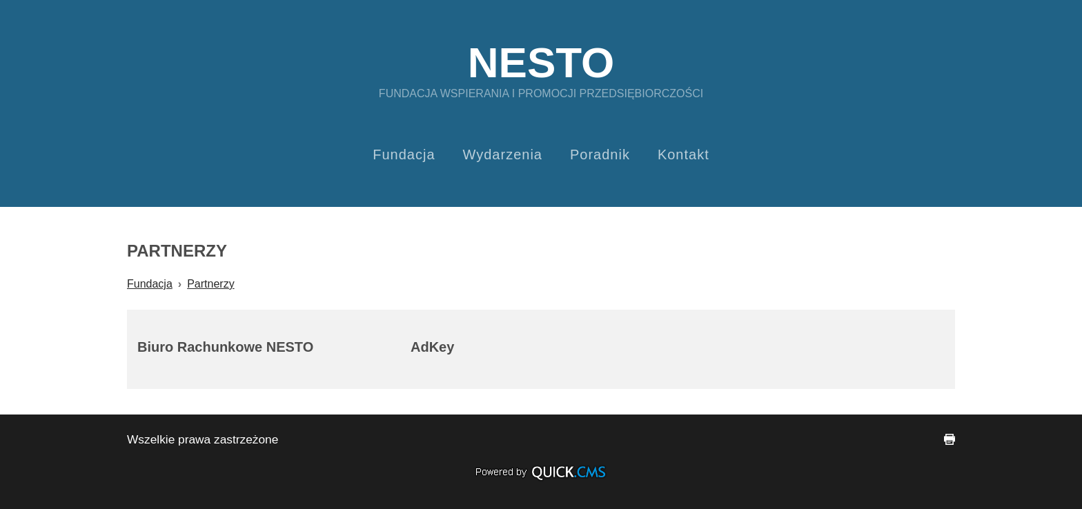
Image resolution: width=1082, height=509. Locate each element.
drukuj (949, 439)
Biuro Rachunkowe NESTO (225, 347)
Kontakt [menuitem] (683, 154)
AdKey (432, 347)
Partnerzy (210, 284)
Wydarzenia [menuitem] (502, 154)
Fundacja (150, 284)
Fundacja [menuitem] (404, 154)
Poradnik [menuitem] (600, 154)
